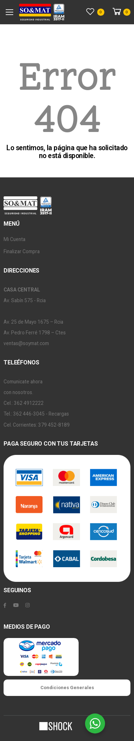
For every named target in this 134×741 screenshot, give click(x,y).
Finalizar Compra (22, 251)
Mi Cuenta (14, 239)
